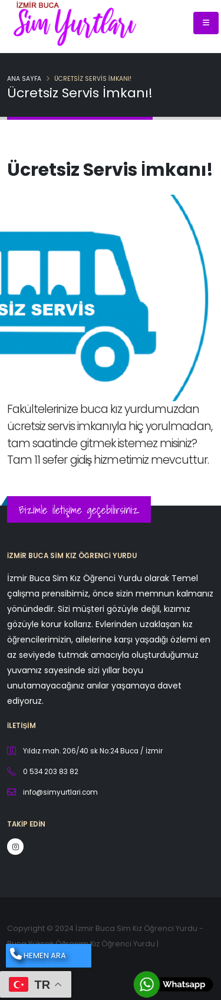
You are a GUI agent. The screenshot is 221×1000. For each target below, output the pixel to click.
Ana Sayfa (24, 78)
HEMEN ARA (38, 954)
